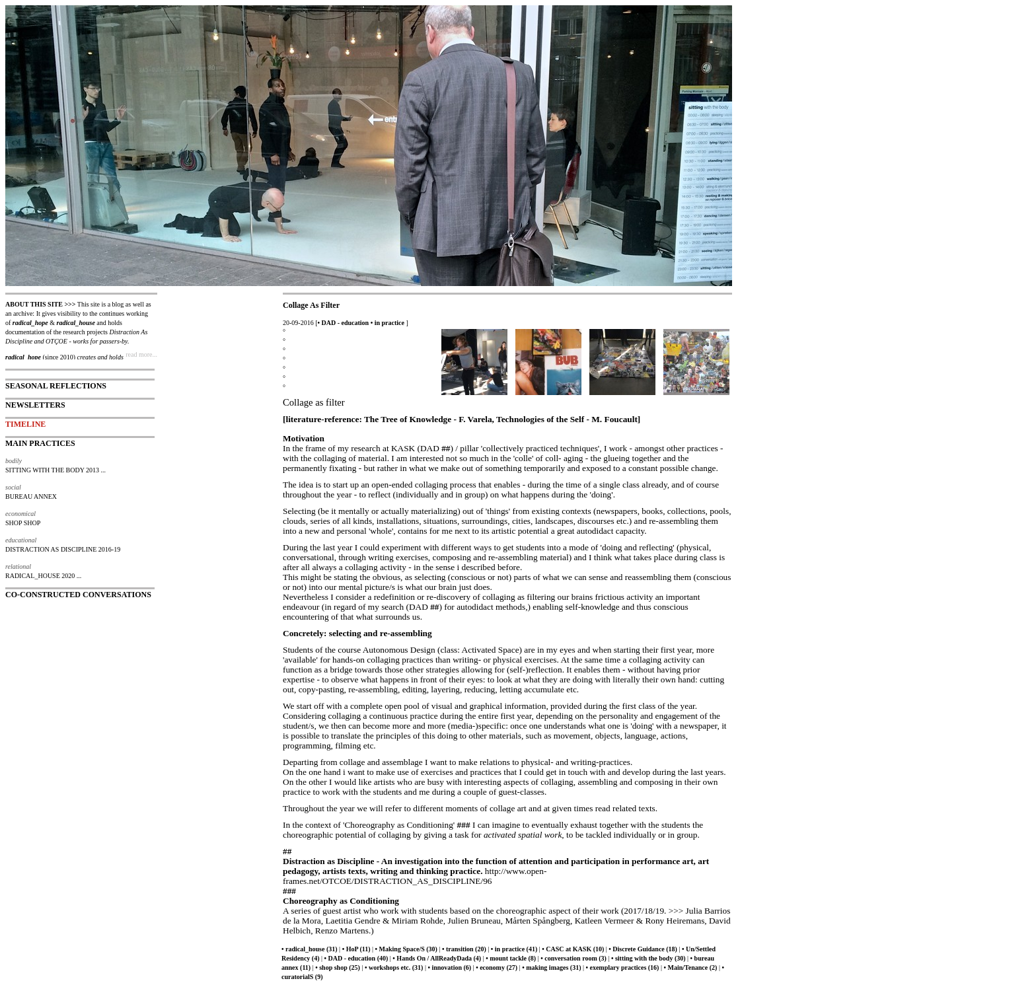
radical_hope (30, 322)
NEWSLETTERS (35, 405)
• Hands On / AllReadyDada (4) (436, 958)
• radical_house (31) (309, 949)
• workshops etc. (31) (394, 967)
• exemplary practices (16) (622, 967)
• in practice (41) (514, 949)
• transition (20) (464, 949)
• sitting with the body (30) (648, 958)
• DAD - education (343, 322)
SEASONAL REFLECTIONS (55, 385)
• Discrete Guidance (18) (643, 949)
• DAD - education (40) (356, 958)
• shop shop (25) (337, 967)
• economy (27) (496, 967)
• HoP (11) (356, 949)
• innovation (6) (449, 967)
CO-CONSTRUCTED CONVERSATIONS (78, 594)
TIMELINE (25, 424)
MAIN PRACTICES (40, 443)
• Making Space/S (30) (406, 949)
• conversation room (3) (573, 958)
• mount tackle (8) (511, 958)
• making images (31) (551, 967)
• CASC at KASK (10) (573, 949)
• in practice (387, 322)
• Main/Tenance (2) (690, 967)
